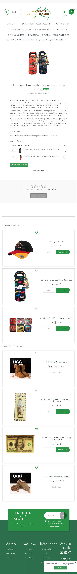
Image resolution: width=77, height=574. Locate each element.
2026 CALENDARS (27, 24)
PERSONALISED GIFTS (61, 35)
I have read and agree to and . (54, 523)
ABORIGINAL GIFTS (62, 24)
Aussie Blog (28, 558)
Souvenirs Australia (19, 136)
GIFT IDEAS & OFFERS (16, 35)
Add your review (38, 196)
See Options (56, 372)
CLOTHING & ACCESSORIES (21, 29)
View (48, 252)
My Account (10, 549)
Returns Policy (10, 553)
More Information (38, 171)
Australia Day (11, 24)
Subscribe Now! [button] (61, 568)
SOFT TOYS (60, 29)
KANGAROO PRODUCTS (43, 29)
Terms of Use (47, 558)
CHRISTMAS (46, 35)
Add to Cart (62, 252)
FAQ (47, 553)
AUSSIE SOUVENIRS (43, 24)
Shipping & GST (46, 549)
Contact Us (28, 553)
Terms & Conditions (53, 523)
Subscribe (11, 558)
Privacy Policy (54, 526)
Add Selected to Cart (19, 165)
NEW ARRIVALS (33, 35)
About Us (28, 549)
